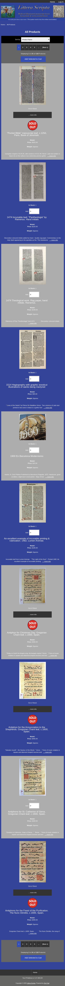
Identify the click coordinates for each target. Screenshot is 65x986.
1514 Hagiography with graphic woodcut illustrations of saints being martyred (26, 385)
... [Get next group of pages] (38, 47)
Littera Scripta (31, 983)
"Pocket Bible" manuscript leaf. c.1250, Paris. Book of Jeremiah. (27, 134)
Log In (61, 2)
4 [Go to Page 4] (30, 47)
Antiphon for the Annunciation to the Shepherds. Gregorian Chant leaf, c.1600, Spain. (26, 729)
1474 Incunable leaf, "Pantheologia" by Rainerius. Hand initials (27, 218)
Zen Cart (46, 983)
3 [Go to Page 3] (26, 47)
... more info (32, 115)
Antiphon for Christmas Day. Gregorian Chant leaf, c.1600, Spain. (27, 633)
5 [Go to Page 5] (34, 47)
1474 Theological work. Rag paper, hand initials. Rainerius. (26, 301)
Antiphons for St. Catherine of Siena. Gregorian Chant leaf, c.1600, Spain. (26, 812)
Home (52, 2)
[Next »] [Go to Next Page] (45, 47)
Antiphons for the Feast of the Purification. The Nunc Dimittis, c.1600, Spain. (26, 911)
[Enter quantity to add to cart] (34, 211)
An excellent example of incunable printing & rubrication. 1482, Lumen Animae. (26, 539)
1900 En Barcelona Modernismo (26, 456)
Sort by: (18, 39)
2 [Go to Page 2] (22, 47)
